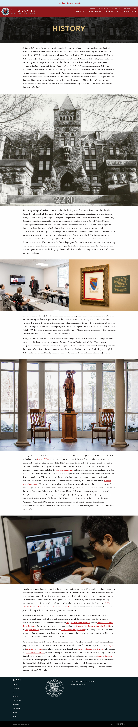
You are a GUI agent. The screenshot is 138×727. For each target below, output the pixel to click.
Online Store (115, 8)
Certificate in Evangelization (73, 629)
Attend (98, 11)
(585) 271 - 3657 (80, 684)
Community (110, 11)
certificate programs (34, 649)
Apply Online (17, 700)
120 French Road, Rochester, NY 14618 (82, 682)
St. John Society (32, 629)
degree (110, 645)
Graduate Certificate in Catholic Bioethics (93, 626)
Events (121, 11)
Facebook (16, 684)
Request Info (95, 8)
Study (90, 11)
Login (14, 716)
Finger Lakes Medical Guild (78, 622)
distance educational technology (90, 649)
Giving (129, 11)
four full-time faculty (35, 652)
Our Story (80, 11)
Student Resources (129, 8)
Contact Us (16, 708)
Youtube (15, 696)
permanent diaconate (64, 470)
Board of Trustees (44, 459)
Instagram (16, 688)
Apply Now (105, 8)
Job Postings (16, 704)
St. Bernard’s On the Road (62, 606)
